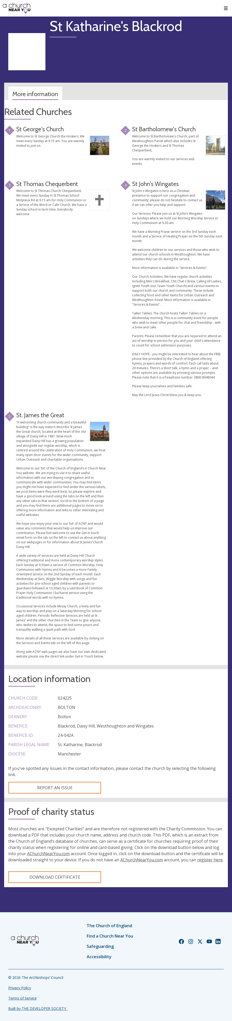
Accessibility (99, 957)
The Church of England (109, 926)
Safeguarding (100, 946)
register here (210, 860)
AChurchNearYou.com (48, 853)
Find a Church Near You (110, 936)
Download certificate (54, 877)
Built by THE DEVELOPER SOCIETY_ (38, 1008)
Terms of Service (22, 998)
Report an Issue (55, 788)
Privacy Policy (19, 987)
